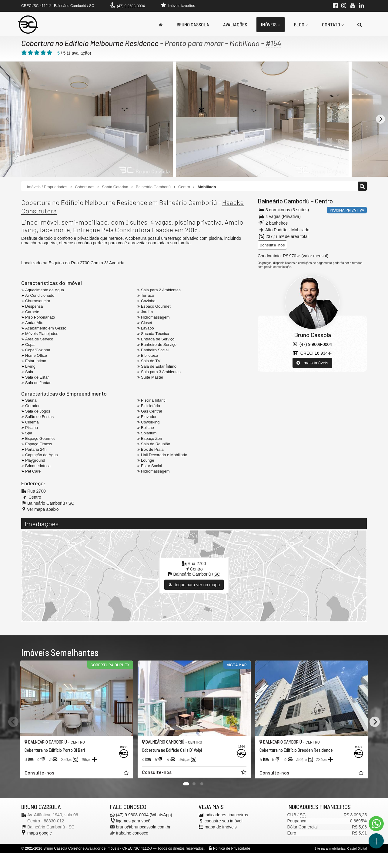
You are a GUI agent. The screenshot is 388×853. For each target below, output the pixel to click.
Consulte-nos (272, 244)
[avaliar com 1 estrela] (24, 53)
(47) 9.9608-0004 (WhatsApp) (144, 814)
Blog (301, 24)
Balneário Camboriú (284, 201)
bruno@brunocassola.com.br (143, 827)
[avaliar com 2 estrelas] (30, 53)
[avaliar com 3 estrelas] (37, 53)
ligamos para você (133, 820)
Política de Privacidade (231, 848)
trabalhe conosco (132, 833)
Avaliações (235, 24)
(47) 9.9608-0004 (131, 6)
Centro (324, 201)
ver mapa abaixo (43, 509)
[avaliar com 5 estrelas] (49, 53)
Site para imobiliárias (329, 848)
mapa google (39, 833)
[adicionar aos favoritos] (126, 773)
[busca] (359, 24)
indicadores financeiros (226, 814)
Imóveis (270, 24)
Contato (333, 24)
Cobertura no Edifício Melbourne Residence (90, 43)
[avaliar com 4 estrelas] (43, 53)
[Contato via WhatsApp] (376, 823)
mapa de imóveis (221, 827)
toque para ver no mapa (194, 584)
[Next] (380, 119)
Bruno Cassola (193, 24)
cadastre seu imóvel (223, 820)
